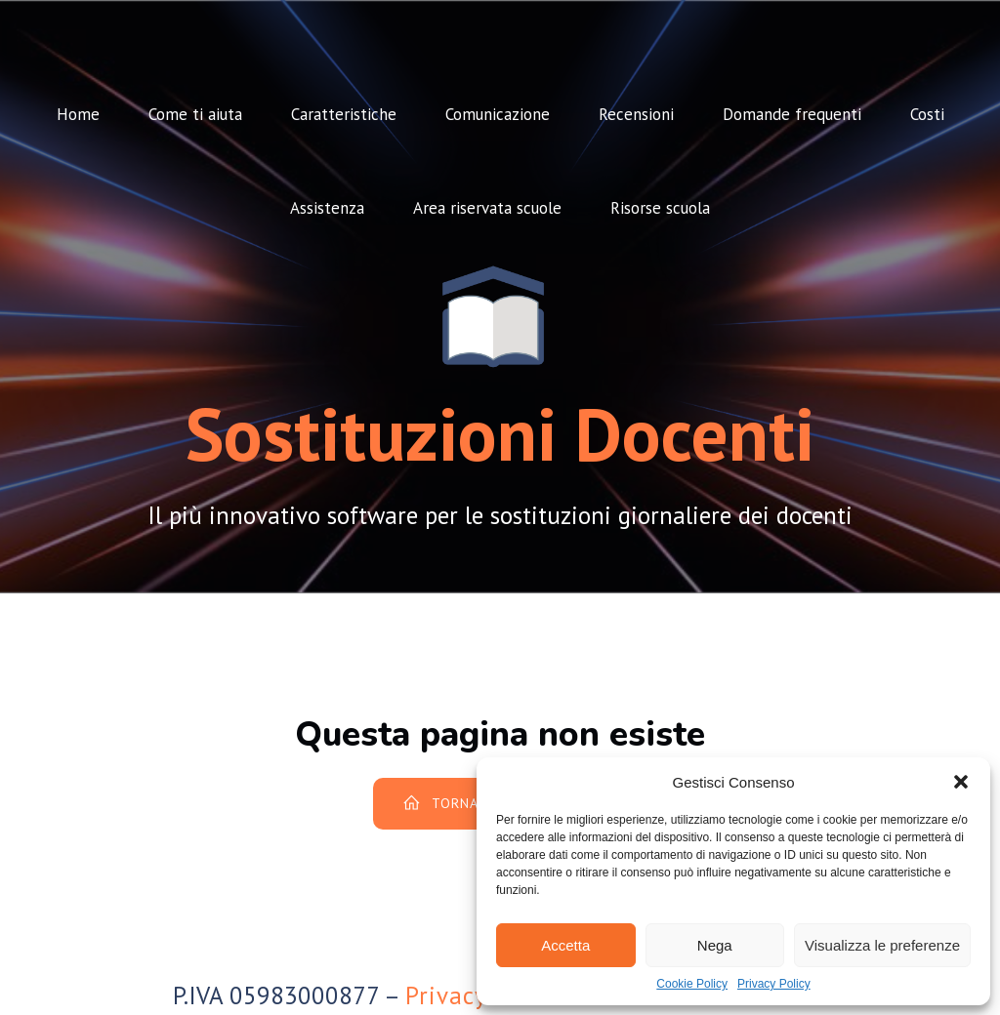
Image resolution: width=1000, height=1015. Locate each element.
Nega (714, 945)
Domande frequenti (792, 114)
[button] (961, 782)
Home (78, 114)
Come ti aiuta (195, 114)
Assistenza (327, 208)
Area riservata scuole (487, 208)
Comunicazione (497, 114)
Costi (927, 114)
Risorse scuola (660, 208)
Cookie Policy (692, 984)
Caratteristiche (343, 114)
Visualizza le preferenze (882, 945)
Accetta (565, 945)
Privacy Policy (774, 984)
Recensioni (636, 114)
